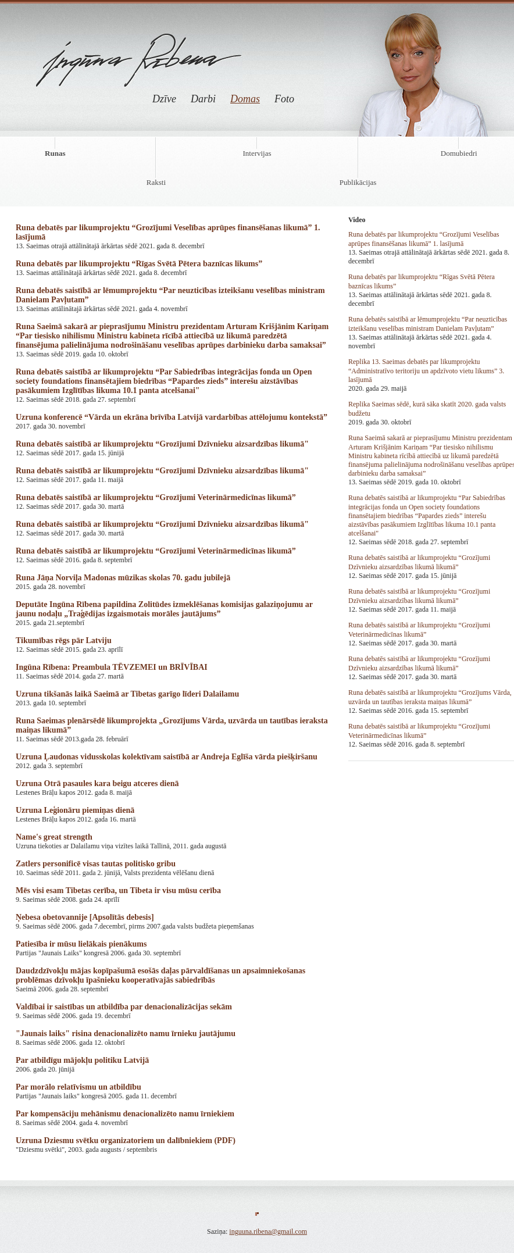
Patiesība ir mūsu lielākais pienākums (81, 944)
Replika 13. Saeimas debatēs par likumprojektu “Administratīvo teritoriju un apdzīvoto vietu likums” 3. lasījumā (426, 371)
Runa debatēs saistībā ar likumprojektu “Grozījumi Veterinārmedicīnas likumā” (156, 497)
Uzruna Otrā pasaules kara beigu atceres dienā (97, 783)
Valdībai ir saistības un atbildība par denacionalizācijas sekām (124, 1006)
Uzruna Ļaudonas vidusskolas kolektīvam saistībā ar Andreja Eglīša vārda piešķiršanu (166, 756)
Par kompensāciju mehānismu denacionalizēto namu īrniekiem (125, 1113)
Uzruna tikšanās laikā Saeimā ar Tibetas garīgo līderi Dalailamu (127, 694)
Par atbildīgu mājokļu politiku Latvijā (82, 1060)
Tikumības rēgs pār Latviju (64, 640)
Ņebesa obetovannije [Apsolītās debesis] (85, 917)
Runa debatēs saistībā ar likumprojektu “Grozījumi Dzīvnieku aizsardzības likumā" (162, 444)
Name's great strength (54, 837)
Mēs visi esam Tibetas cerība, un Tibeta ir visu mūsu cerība (118, 890)
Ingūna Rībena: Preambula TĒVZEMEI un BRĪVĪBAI (112, 667)
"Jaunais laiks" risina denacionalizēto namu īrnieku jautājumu (125, 1033)
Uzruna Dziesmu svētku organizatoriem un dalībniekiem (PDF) (125, 1140)
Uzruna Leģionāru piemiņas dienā (75, 810)
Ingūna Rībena (139, 51)
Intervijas (256, 153)
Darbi (203, 99)
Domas (245, 99)
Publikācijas (358, 182)
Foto (284, 99)
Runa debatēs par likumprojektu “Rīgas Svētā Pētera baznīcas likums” (139, 263)
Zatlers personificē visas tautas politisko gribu (96, 863)
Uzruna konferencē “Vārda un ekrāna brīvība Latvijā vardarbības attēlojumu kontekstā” (171, 417)
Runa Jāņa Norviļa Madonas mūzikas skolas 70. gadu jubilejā (123, 577)
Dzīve (164, 99)
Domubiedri (459, 153)
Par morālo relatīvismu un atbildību (78, 1087)
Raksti (156, 182)
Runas (55, 153)
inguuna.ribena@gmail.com (268, 1231)
